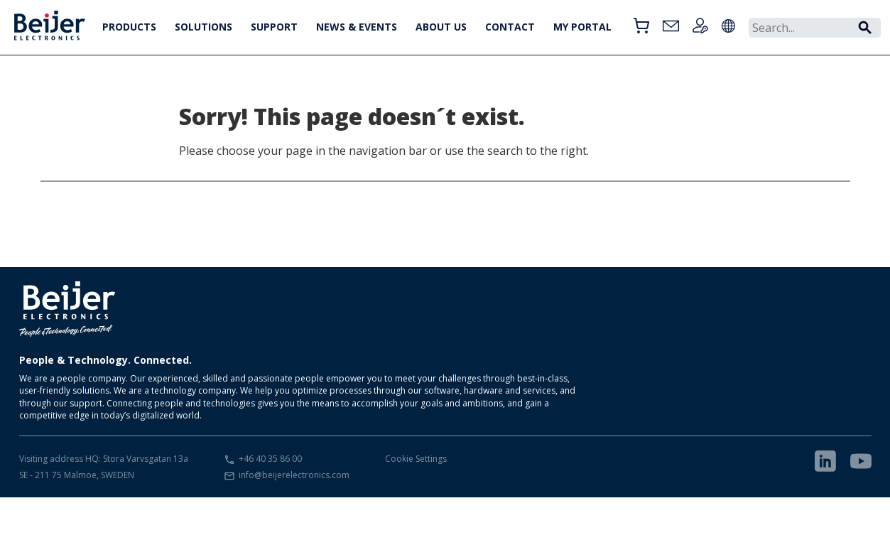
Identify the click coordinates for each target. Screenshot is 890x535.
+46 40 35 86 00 (270, 459)
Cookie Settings (416, 459)
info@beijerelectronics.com (294, 475)
